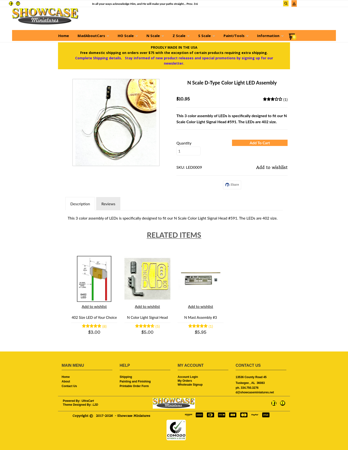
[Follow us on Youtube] (18, 3)
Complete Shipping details (98, 58)
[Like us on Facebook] (11, 3)
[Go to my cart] (292, 38)
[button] (286, 3)
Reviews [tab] (108, 203)
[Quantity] (188, 151)
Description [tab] (80, 203)
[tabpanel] (174, 217)
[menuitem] (63, 36)
